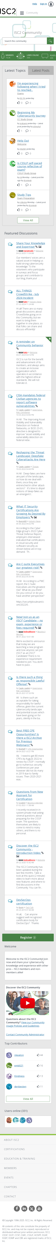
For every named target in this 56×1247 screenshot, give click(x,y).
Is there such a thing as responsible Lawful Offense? (30, 680)
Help (34, 3)
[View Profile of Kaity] (25, 301)
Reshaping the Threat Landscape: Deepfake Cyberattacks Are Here (30, 456)
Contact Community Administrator (25, 1034)
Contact (10, 1196)
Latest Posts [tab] (40, 70)
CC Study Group (25, 119)
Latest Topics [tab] (15, 70)
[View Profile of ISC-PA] (22, 98)
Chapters (10, 1187)
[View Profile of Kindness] (19, 1076)
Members (10, 1168)
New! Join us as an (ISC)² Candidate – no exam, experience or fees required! (29, 622)
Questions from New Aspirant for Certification (29, 795)
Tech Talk (29, 907)
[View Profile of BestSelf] (22, 749)
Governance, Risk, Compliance (29, 411)
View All (28, 220)
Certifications (14, 1149)
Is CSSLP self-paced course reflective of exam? (29, 166)
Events (9, 1177)
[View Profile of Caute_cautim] (24, 410)
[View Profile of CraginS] (22, 803)
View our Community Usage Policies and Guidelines (25, 1024)
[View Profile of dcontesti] (28, 180)
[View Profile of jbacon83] (23, 521)
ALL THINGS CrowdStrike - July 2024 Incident (27, 294)
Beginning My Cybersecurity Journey (31, 114)
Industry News (35, 301)
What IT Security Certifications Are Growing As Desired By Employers (30, 512)
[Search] (28, 40)
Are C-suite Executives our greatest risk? (30, 565)
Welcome (21, 144)
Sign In (43, 3)
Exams (20, 93)
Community (32, 12)
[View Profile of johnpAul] (37, 126)
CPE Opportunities (35, 749)
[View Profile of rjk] (21, 177)
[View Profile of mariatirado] (28, 251)
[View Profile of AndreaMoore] (29, 631)
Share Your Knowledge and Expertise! (30, 244)
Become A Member (35, 803)
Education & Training (19, 1158)
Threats (35, 466)
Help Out (23, 140)
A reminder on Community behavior (29, 343)
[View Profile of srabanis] (23, 123)
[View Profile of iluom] (21, 907)
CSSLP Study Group (26, 173)
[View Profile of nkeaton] (19, 1055)
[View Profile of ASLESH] (23, 149)
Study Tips (24, 194)
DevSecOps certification (24, 901)
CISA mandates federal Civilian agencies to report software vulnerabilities (30, 400)
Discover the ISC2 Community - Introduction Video (28, 849)
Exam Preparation (26, 198)
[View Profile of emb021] (18, 1065)
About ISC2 (11, 1140)
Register (26, 937)
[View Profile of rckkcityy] (23, 202)
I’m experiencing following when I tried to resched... (31, 87)
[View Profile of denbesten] (20, 1086)
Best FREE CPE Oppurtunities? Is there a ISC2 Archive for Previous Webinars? (29, 738)
